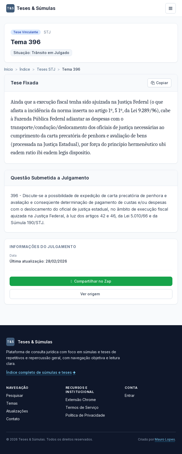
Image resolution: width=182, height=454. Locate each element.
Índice (25, 69)
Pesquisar (14, 395)
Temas (12, 403)
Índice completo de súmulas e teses (40, 372)
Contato (13, 419)
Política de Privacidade (85, 415)
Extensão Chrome (81, 399)
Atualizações (17, 411)
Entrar (130, 395)
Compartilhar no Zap (91, 281)
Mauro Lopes (165, 439)
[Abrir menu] (170, 8)
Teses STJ (46, 69)
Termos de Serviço (82, 407)
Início (8, 69)
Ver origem (90, 294)
